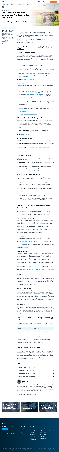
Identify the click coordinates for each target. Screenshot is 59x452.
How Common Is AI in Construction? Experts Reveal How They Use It (7, 34)
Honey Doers (51, 225)
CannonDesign (39, 229)
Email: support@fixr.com (33, 439)
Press (22, 430)
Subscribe (5, 429)
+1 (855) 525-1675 (33, 432)
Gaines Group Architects (36, 269)
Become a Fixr (53, 1)
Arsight (22, 280)
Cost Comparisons (43, 434)
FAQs (22, 432)
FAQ (3, 43)
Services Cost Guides (43, 432)
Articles (39, 1)
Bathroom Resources (43, 438)
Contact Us (45, 1)
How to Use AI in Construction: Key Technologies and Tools (8, 31)
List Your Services (52, 428)
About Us (22, 428)
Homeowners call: (33, 434)
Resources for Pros (52, 430)
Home (3, 4)
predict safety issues (23, 111)
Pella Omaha (41, 292)
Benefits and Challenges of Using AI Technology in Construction (8, 38)
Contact (31, 428)
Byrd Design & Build (29, 241)
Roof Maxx (35, 260)
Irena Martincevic (11, 6)
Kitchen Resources (43, 436)
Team (22, 434)
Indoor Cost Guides (43, 428)
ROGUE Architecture (37, 266)
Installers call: (32, 430)
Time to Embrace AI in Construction (6, 41)
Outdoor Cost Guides (43, 430)
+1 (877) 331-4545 (33, 436)
